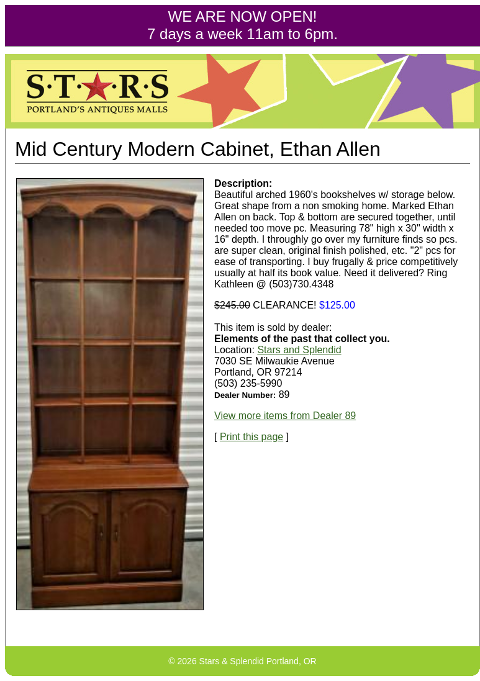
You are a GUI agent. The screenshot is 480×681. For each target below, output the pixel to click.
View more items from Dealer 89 (285, 415)
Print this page (251, 436)
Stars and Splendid (299, 350)
